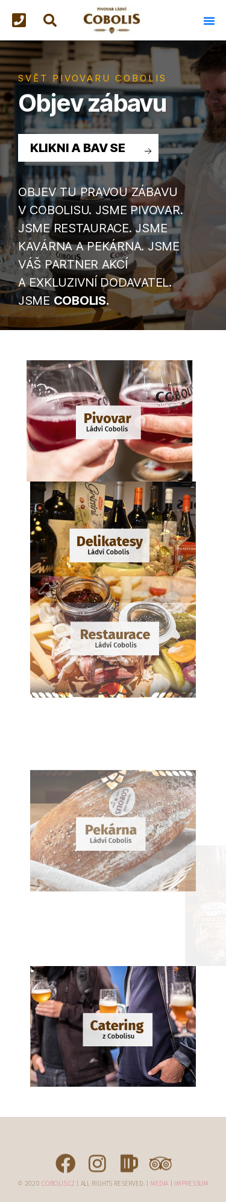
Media (159, 1184)
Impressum (191, 1184)
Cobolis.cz (57, 1184)
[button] (22, 20)
